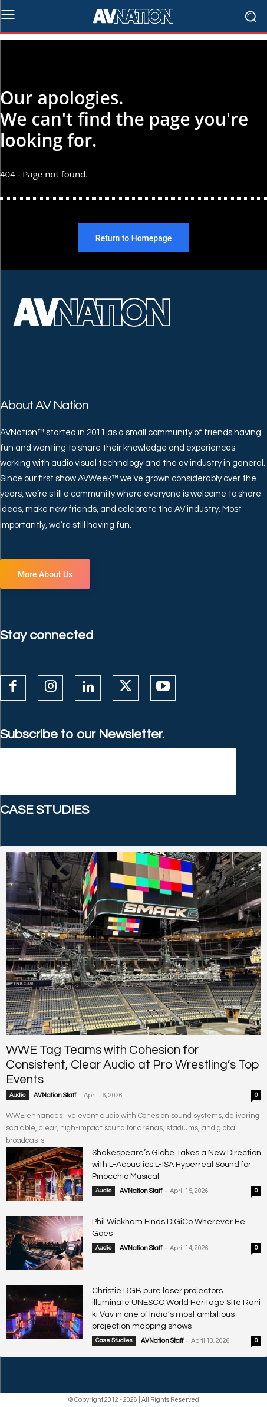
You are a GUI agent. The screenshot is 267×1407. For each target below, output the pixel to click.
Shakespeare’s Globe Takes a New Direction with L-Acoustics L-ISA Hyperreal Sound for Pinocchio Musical (176, 1165)
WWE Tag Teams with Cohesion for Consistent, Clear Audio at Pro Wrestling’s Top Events (132, 1065)
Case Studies (114, 1340)
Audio (17, 1095)
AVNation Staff (55, 1095)
